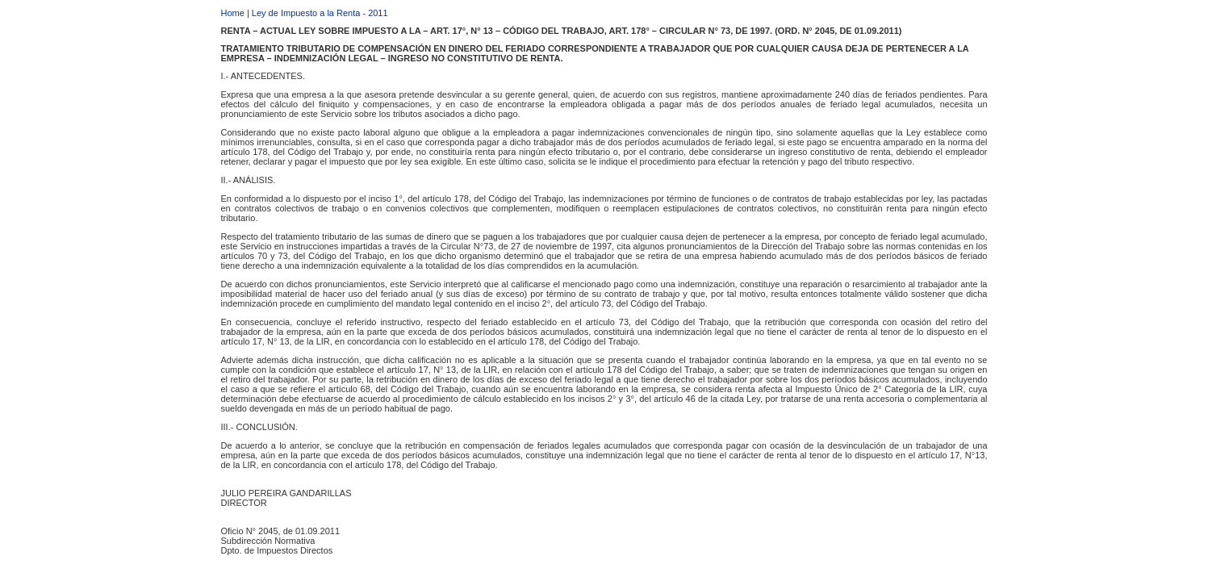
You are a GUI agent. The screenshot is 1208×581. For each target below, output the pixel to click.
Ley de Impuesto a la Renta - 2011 (320, 13)
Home (233, 13)
